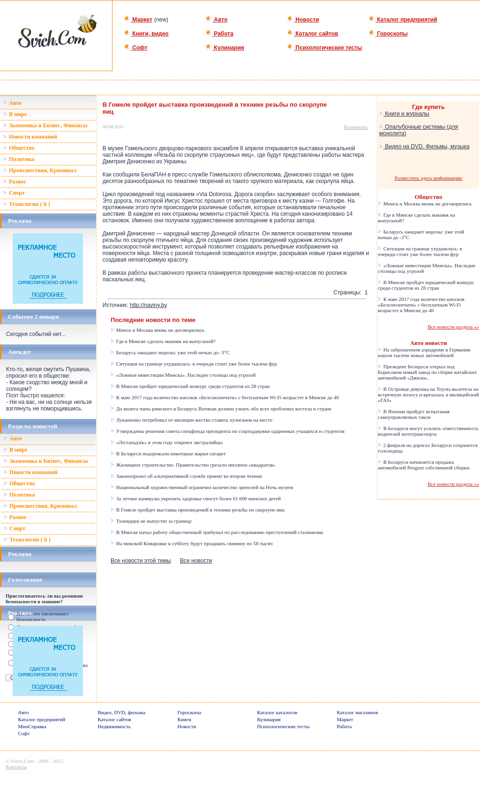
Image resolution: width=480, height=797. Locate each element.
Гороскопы (388, 33)
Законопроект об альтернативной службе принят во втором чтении (186, 476)
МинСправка (32, 726)
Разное (14, 181)
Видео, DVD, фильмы (122, 712)
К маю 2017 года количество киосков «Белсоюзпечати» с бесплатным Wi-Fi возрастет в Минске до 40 (225, 397)
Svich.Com (22, 761)
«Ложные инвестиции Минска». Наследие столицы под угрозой (183, 375)
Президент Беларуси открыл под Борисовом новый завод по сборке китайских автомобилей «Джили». (427, 372)
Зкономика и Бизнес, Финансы (45, 125)
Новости (303, 19)
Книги (185, 719)
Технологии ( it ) (26, 204)
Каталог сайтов (312, 33)
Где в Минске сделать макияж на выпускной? (163, 341)
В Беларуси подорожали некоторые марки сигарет (168, 453)
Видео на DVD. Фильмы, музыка (424, 146)
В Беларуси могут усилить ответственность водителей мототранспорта (428, 431)
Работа (219, 33)
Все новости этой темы (141, 560)
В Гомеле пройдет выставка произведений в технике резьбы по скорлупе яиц (198, 509)
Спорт (14, 193)
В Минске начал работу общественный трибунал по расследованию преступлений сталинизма (217, 532)
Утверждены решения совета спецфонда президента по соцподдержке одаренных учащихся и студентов (228, 431)
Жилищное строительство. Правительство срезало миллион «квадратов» (193, 465)
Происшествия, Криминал (39, 170)
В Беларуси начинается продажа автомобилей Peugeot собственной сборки (423, 464)
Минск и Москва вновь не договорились (157, 330)
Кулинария (224, 47)
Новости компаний (30, 136)
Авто (216, 19)
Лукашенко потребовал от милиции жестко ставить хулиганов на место (191, 420)
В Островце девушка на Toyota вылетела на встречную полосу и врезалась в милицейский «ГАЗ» (428, 394)
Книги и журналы (404, 113)
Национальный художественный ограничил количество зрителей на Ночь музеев (202, 487)
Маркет (138, 19)
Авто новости (428, 342)
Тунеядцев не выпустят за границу (151, 521)
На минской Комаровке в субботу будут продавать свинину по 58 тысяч (191, 543)
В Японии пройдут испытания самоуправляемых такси (414, 414)
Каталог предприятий (402, 19)
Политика (18, 159)
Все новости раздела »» (453, 326)
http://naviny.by (148, 305)
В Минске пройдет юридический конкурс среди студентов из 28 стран (190, 386)
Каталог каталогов (277, 712)
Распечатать (356, 127)
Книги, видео (146, 33)
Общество (19, 148)
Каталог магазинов (357, 712)
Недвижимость (114, 726)
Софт (136, 47)
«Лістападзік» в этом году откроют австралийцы (166, 442)
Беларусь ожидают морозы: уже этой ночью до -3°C (170, 352)
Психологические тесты (324, 47)
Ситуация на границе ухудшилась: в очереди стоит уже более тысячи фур (194, 363)
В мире (15, 114)
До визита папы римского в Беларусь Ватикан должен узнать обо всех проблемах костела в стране (221, 408)
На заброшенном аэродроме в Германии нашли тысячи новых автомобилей (424, 352)
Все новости (196, 560)
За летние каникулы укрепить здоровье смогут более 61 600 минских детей (196, 498)
